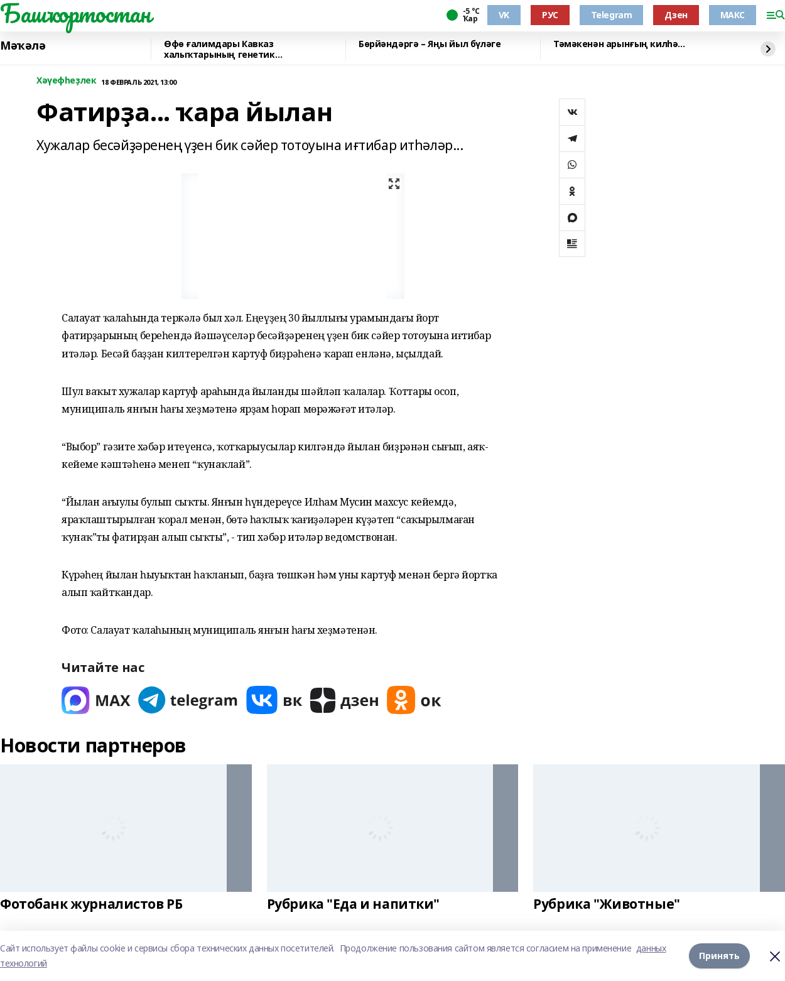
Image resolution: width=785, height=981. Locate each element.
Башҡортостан (75, 13)
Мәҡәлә (22, 46)
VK (504, 15)
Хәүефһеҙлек (66, 80)
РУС (550, 15)
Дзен (675, 15)
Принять (719, 956)
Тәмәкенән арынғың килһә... (619, 44)
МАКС (732, 15)
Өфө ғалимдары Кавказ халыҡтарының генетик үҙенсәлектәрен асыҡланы (225, 49)
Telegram (611, 15)
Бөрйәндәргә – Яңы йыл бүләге (430, 44)
